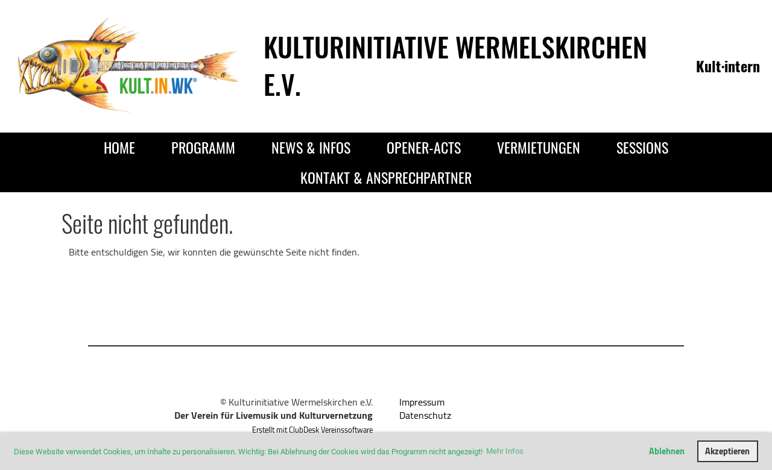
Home (119, 147)
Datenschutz (425, 415)
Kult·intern (728, 66)
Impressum (422, 402)
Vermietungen (538, 147)
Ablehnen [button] (667, 451)
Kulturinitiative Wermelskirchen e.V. (455, 65)
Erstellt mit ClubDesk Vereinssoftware (312, 429)
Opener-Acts (424, 147)
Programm (203, 147)
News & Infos (310, 147)
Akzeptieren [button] (727, 451)
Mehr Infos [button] (505, 451)
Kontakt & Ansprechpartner (386, 177)
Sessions (642, 147)
